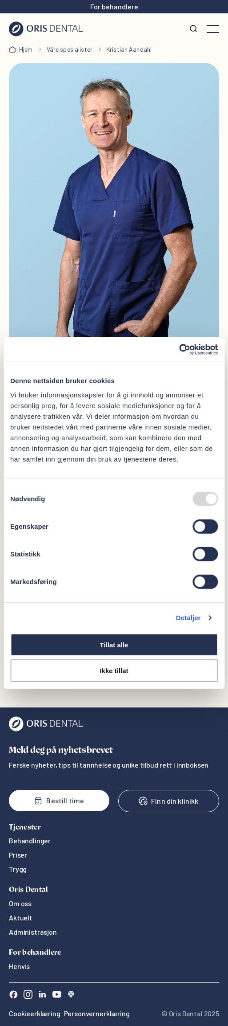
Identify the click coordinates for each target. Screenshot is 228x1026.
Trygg (18, 869)
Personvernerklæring (97, 1013)
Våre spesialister (69, 49)
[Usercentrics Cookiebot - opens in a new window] (179, 349)
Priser (18, 854)
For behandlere (114, 6)
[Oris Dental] (46, 729)
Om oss (20, 903)
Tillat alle (114, 644)
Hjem (26, 49)
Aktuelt (20, 917)
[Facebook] (13, 995)
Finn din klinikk (168, 801)
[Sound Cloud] (71, 995)
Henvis (19, 966)
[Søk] (193, 29)
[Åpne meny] (213, 29)
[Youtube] (56, 995)
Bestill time (59, 800)
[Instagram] (28, 995)
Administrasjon (33, 932)
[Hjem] (46, 29)
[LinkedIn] (42, 995)
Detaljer (188, 617)
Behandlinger (30, 840)
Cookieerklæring (34, 1013)
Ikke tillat (114, 670)
